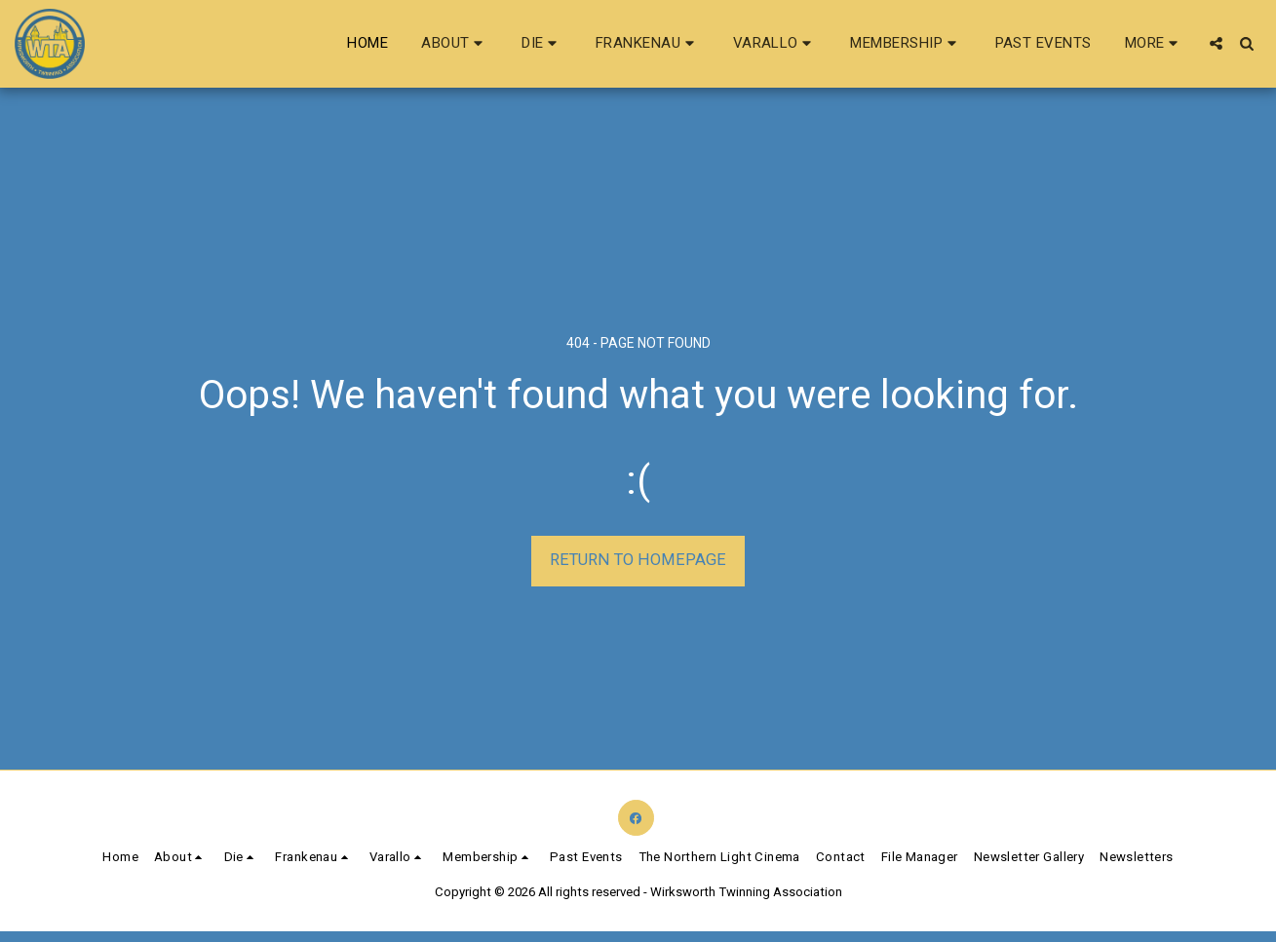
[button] (454, 43)
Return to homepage (638, 559)
